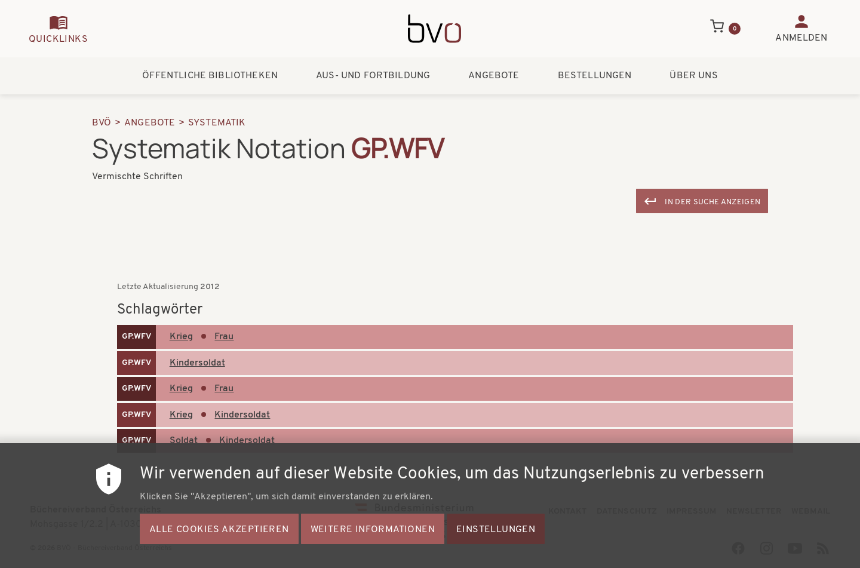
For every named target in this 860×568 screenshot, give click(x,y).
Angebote (493, 76)
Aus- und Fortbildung (373, 76)
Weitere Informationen (373, 546)
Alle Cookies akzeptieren (219, 546)
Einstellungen (495, 546)
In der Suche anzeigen (712, 202)
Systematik (217, 123)
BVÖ (101, 123)
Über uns (693, 76)
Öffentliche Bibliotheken (210, 76)
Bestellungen (595, 76)
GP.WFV (136, 336)
